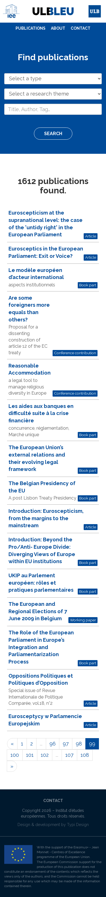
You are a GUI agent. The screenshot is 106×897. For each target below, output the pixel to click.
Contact (80, 28)
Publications (31, 28)
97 (66, 744)
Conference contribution (75, 353)
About (58, 28)
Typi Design (78, 824)
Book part (87, 285)
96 (52, 744)
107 (69, 755)
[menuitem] (30, 28)
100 (14, 755)
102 (45, 755)
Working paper (83, 620)
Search (53, 133)
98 (79, 744)
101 (30, 755)
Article (90, 236)
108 (85, 755)
